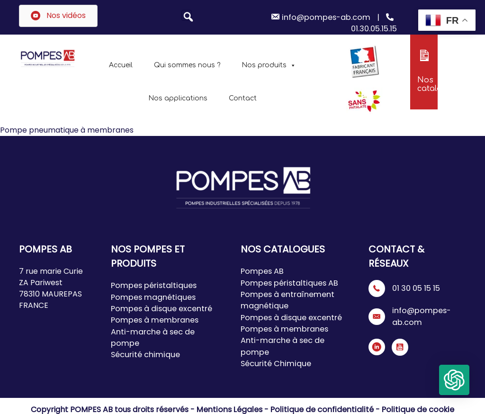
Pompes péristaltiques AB (288, 282)
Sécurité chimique (144, 353)
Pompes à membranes (154, 319)
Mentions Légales (234, 408)
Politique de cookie (414, 408)
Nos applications (177, 98)
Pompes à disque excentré (160, 308)
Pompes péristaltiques (152, 285)
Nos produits (269, 65)
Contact (243, 98)
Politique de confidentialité (323, 408)
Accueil (121, 65)
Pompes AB (262, 271)
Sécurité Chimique (274, 362)
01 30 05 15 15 (416, 288)
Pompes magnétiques (151, 296)
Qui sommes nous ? (187, 65)
